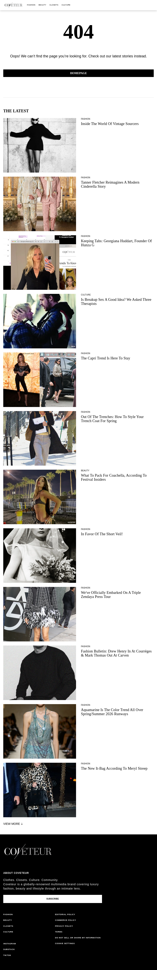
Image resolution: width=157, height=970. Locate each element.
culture (66, 5)
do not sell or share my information (78, 938)
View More (13, 823)
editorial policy (65, 914)
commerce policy (65, 920)
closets (53, 5)
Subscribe (52, 899)
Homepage (78, 73)
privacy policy (64, 926)
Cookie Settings (65, 943)
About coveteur (16, 873)
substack (9, 949)
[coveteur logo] (13, 5)
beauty (42, 5)
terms (58, 932)
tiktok (7, 955)
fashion (31, 5)
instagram (9, 944)
